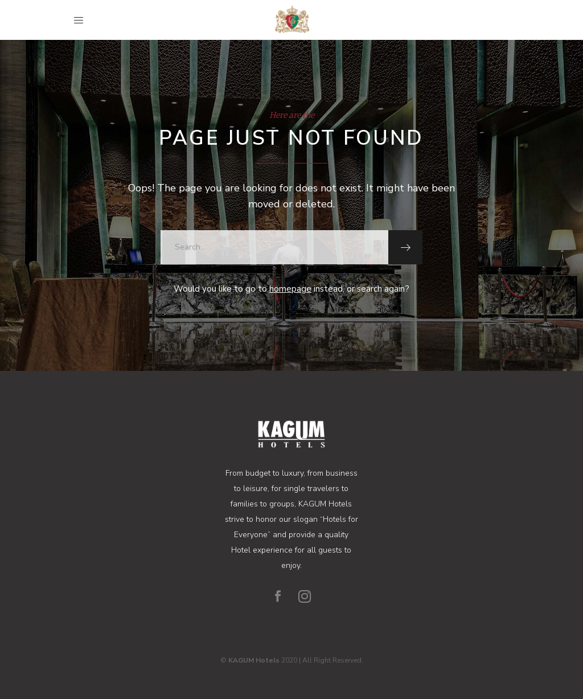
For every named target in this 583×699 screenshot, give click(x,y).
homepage (290, 289)
